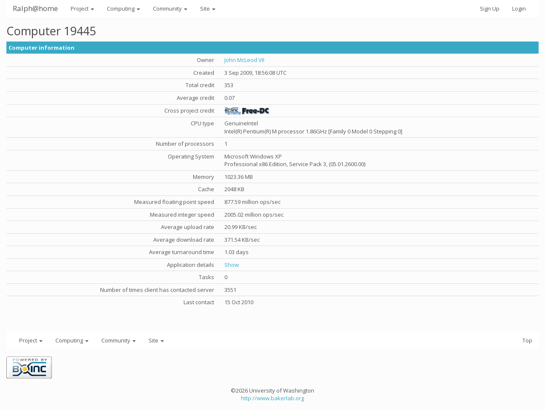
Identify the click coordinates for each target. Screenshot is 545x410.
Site (207, 8)
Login (519, 8)
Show (231, 265)
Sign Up (489, 8)
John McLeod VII (244, 60)
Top (527, 340)
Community (170, 8)
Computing (123, 8)
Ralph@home (35, 8)
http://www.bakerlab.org (272, 398)
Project (82, 8)
